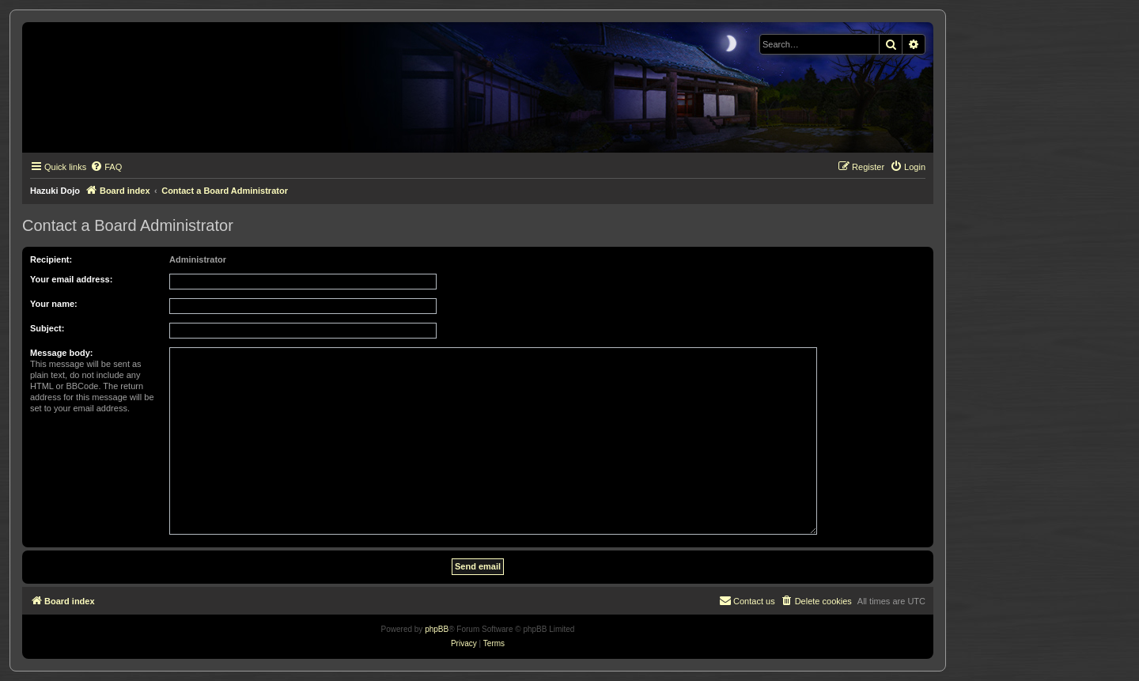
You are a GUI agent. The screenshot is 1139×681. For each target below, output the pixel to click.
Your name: (54, 303)
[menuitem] (106, 166)
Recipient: (51, 259)
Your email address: (71, 279)
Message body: (61, 353)
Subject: (47, 328)
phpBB (436, 629)
